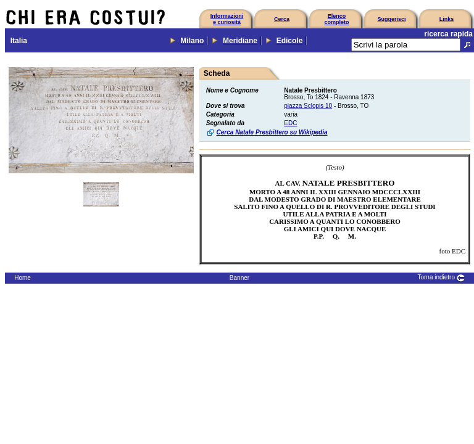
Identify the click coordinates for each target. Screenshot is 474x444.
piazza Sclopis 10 (308, 105)
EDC (290, 123)
